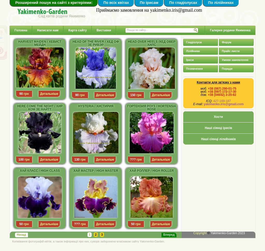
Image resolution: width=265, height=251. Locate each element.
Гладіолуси (194, 42)
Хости (218, 117)
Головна (20, 30)
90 (21, 94)
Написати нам (47, 30)
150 (133, 95)
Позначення (194, 68)
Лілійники (193, 51)
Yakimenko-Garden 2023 (228, 233)
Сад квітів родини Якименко (61, 16)
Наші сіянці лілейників (218, 139)
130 (77, 159)
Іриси (190, 59)
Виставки (104, 30)
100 (21, 159)
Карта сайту (77, 30)
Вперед (169, 234)
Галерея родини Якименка (230, 30)
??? (133, 159)
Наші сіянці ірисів (218, 128)
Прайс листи (231, 51)
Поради (227, 68)
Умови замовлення (235, 59)
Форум (226, 42)
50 (21, 224)
